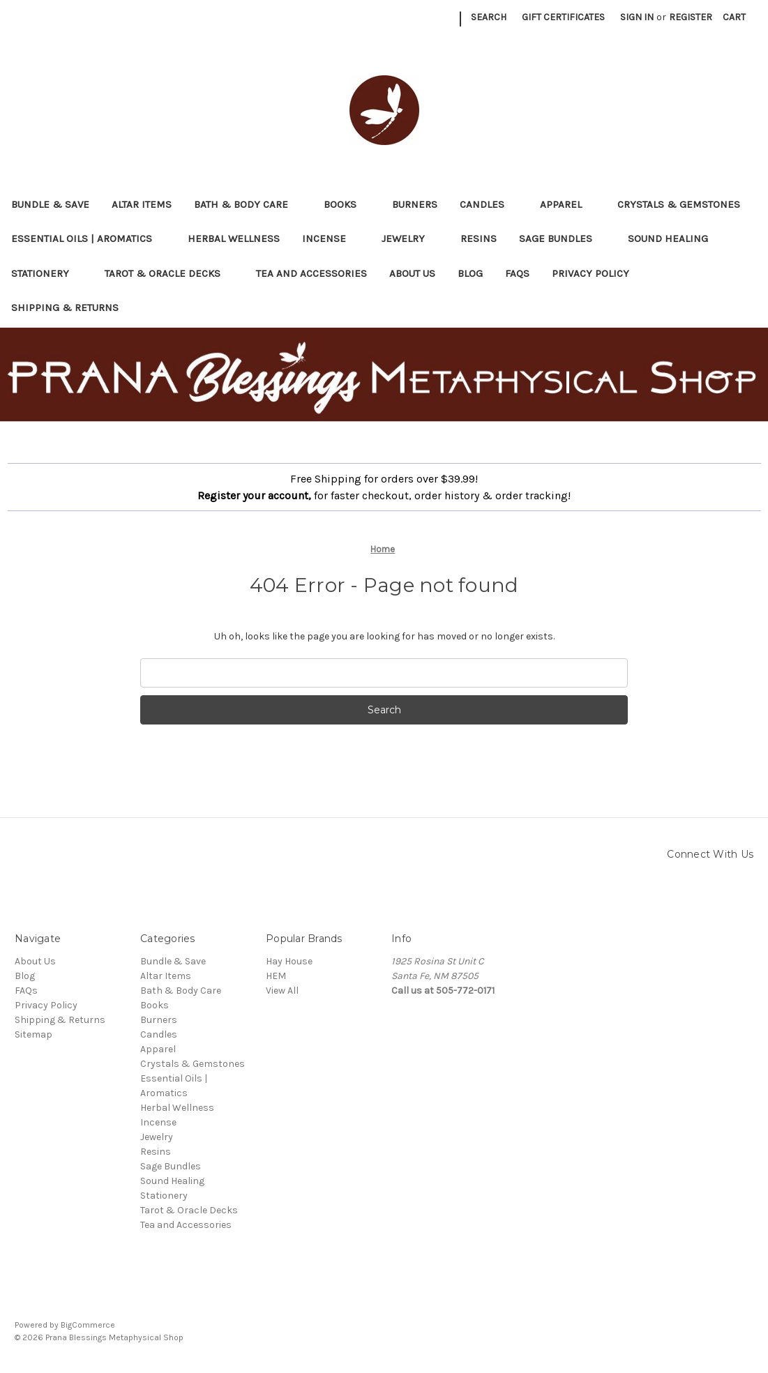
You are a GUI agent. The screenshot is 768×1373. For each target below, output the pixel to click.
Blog (470, 273)
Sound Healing (674, 238)
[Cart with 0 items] (734, 17)
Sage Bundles (562, 238)
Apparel (567, 204)
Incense (330, 238)
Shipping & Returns (65, 307)
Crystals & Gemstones (685, 204)
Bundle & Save (50, 204)
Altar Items (142, 204)
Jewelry (410, 238)
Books (347, 204)
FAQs (517, 273)
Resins (478, 238)
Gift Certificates (563, 17)
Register (690, 17)
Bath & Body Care (247, 204)
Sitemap (33, 1034)
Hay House (289, 961)
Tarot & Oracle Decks (169, 273)
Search (488, 17)
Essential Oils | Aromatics (88, 238)
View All (282, 990)
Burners (414, 204)
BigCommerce (88, 1325)
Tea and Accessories (311, 273)
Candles (489, 204)
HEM (276, 976)
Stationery (46, 273)
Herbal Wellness (234, 238)
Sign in (637, 17)
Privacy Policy (590, 273)
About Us (412, 273)
